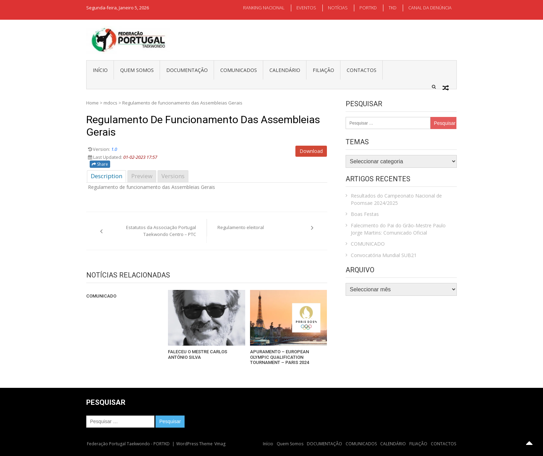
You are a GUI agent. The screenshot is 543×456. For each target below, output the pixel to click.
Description (106, 176)
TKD (393, 7)
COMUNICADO (101, 296)
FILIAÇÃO (323, 70)
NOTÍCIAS (338, 7)
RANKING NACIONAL (264, 7)
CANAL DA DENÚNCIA (430, 7)
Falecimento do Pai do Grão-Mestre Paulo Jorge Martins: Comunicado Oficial (398, 229)
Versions (173, 176)
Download (311, 151)
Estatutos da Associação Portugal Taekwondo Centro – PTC (161, 230)
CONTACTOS (361, 70)
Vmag (219, 444)
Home (92, 103)
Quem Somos (137, 70)
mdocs (110, 103)
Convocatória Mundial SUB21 (384, 255)
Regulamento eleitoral (240, 227)
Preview (141, 176)
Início (100, 70)
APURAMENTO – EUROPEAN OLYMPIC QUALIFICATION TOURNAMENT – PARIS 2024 (279, 357)
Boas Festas (365, 214)
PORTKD (368, 7)
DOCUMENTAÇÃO (187, 70)
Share (100, 164)
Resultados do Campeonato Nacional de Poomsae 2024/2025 (396, 199)
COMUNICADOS (238, 70)
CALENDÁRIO (284, 70)
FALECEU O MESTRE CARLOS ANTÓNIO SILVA (197, 354)
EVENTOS (306, 7)
